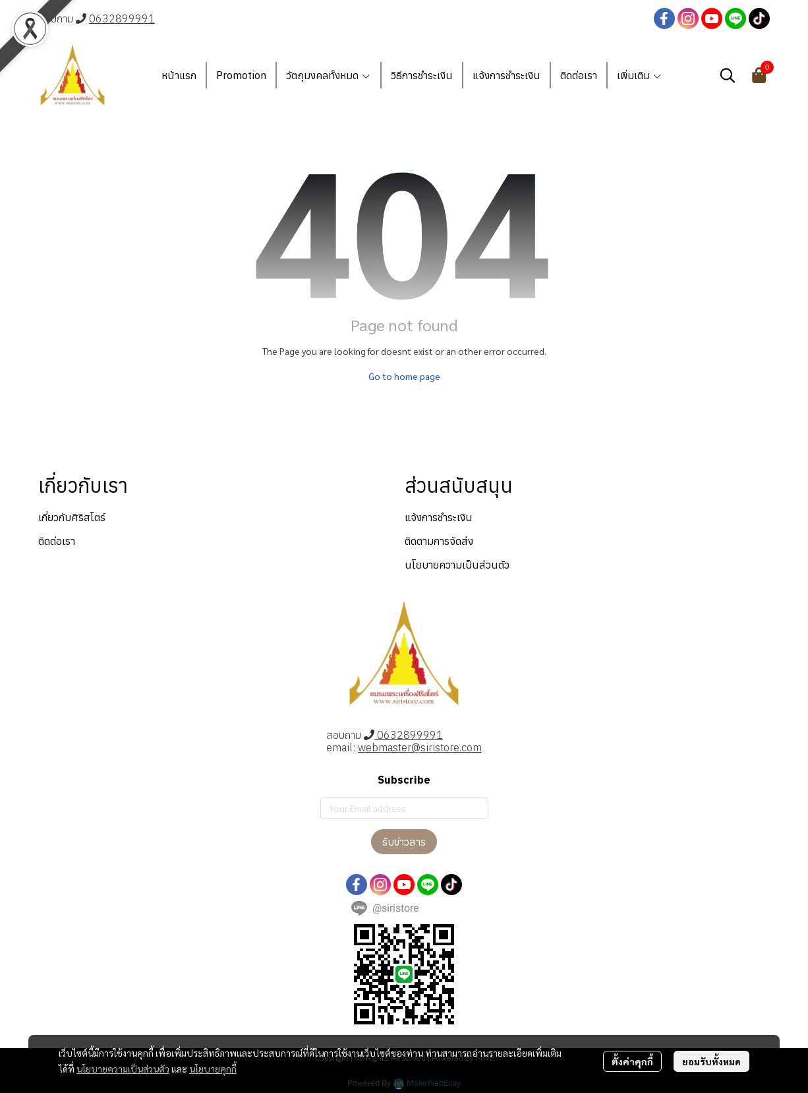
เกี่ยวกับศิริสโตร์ (71, 517)
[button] (727, 75)
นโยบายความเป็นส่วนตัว (122, 1069)
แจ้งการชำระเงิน (439, 517)
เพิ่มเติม (639, 75)
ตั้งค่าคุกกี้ (632, 1061)
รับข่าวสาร (404, 841)
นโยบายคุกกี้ (213, 1069)
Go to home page (404, 376)
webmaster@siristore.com (420, 747)
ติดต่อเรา (56, 540)
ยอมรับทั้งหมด (711, 1061)
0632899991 (122, 18)
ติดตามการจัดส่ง (439, 540)
